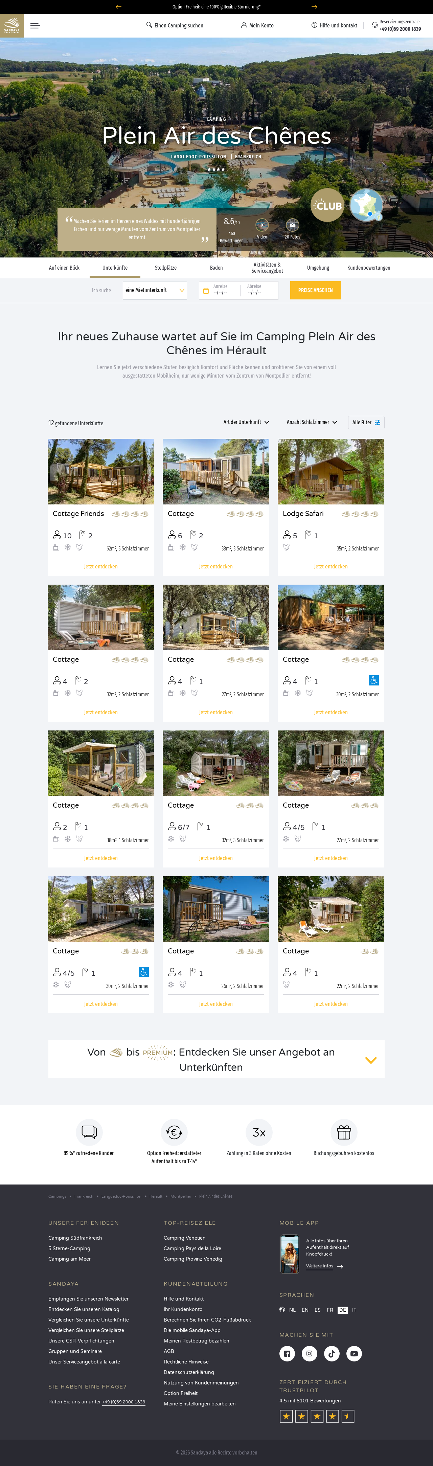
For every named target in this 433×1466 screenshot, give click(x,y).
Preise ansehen (315, 290)
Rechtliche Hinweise (186, 1362)
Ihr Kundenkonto (183, 1309)
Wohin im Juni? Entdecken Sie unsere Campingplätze (216, 7)
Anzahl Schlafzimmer (308, 422)
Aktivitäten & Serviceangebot (267, 268)
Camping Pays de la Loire (192, 1248)
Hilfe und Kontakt (184, 1299)
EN (305, 1310)
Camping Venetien (185, 1238)
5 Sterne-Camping (69, 1248)
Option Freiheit (181, 1393)
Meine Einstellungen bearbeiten (200, 1404)
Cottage (181, 514)
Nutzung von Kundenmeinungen (201, 1383)
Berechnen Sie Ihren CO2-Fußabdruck (207, 1320)
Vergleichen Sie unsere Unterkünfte (88, 1320)
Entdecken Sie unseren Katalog (83, 1309)
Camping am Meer (69, 1259)
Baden (216, 268)
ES (318, 1310)
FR (330, 1310)
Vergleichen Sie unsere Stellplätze (86, 1330)
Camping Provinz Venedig (193, 1259)
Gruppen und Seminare (75, 1351)
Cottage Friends (78, 514)
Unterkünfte (115, 268)
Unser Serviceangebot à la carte (84, 1362)
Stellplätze (166, 268)
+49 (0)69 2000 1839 (123, 1402)
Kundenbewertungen (368, 268)
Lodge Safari (303, 514)
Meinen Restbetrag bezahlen (196, 1341)
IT (354, 1310)
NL (292, 1310)
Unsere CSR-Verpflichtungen (81, 1341)
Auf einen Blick (64, 268)
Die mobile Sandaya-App (192, 1330)
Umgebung (318, 268)
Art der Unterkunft (242, 422)
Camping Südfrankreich (75, 1238)
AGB (169, 1351)
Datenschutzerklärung (189, 1372)
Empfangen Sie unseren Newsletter (88, 1299)
